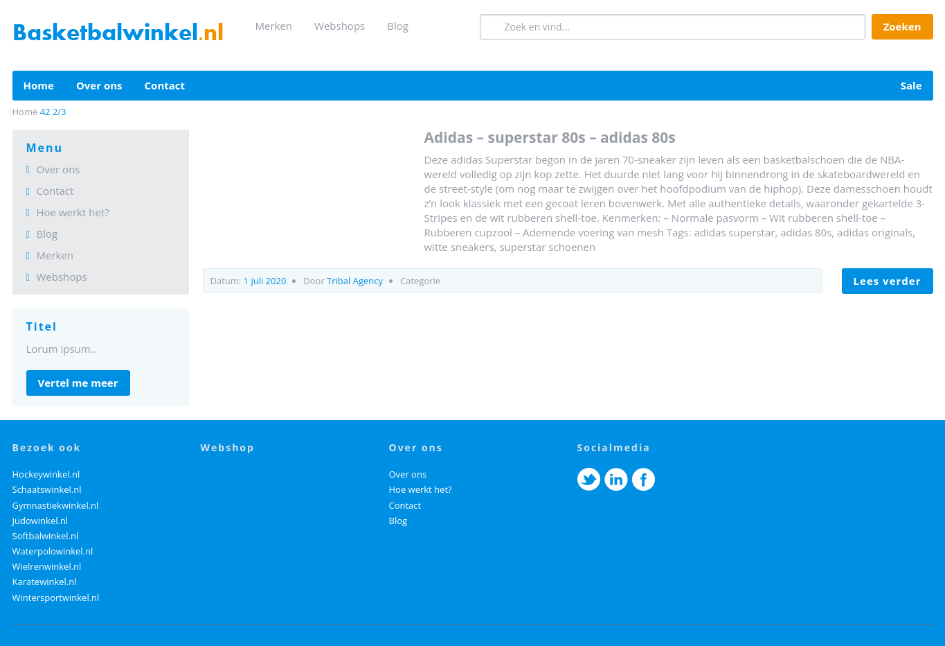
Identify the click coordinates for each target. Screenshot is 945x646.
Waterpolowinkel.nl (52, 551)
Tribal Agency (355, 280)
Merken (274, 26)
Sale (911, 85)
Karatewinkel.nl (44, 581)
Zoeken (902, 26)
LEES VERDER (887, 281)
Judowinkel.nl (40, 520)
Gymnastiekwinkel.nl (55, 505)
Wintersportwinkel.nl (56, 597)
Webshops (339, 26)
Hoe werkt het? (73, 212)
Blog (397, 26)
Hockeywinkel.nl (46, 474)
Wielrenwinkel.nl (47, 566)
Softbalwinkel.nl (45, 536)
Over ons (99, 85)
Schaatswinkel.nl (47, 489)
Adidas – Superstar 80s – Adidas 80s (550, 137)
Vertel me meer (78, 383)
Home (39, 85)
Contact (165, 85)
